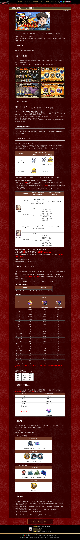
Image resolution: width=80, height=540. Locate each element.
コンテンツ (41, 1)
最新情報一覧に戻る (40, 521)
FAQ (56, 1)
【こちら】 (30, 511)
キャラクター (35, 1)
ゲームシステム (27, 1)
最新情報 (20, 1)
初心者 (52, 1)
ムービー (47, 1)
